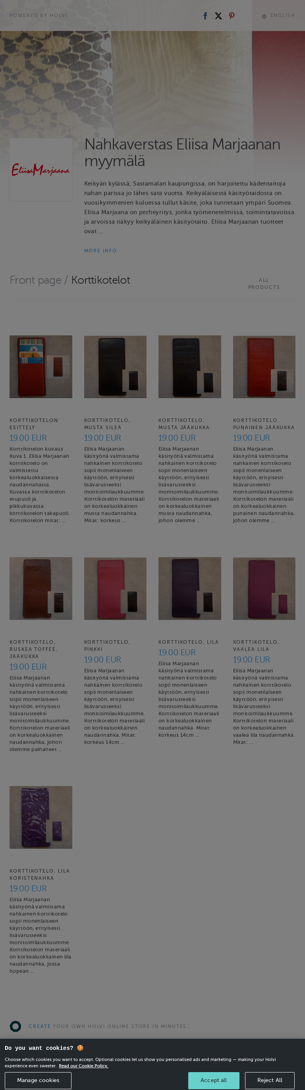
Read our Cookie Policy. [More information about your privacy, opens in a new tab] (83, 1077)
